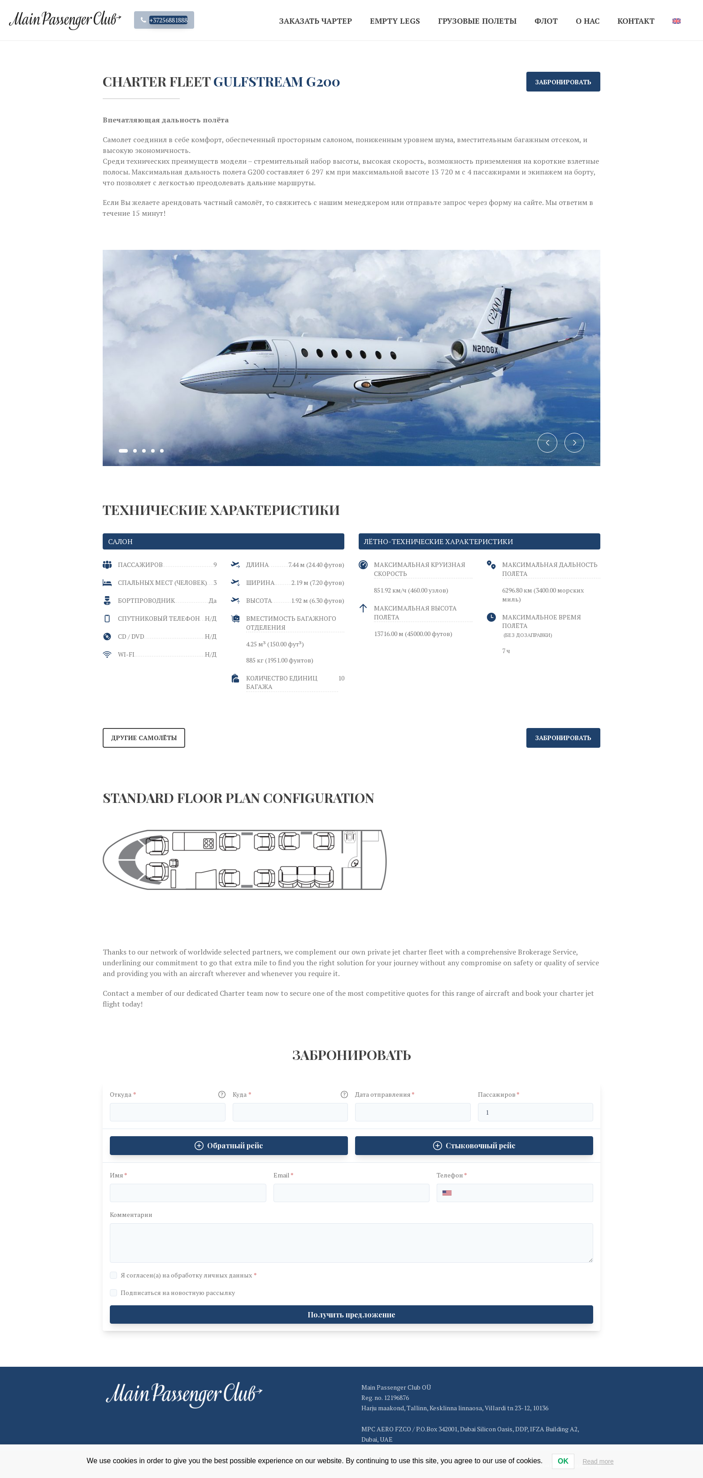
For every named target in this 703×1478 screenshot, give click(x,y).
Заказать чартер (315, 21)
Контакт (636, 21)
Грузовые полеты (477, 21)
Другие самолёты (144, 737)
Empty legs (395, 21)
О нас (587, 21)
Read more (597, 1461)
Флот (546, 21)
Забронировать (563, 82)
